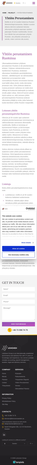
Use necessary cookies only (18, 255)
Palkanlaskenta (20, 376)
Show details (26, 242)
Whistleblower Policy (9, 401)
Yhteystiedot (6, 385)
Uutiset (4, 382)
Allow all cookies (18, 248)
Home (4, 13)
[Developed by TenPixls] (18, 462)
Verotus (17, 385)
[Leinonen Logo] (7, 3)
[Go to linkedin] (4, 435)
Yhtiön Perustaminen (22, 382)
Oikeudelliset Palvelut (22, 388)
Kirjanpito (18, 373)
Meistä (4, 376)
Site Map (5, 404)
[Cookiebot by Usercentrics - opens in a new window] (28, 208)
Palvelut (11, 13)
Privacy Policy (6, 398)
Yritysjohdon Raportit (22, 379)
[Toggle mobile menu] (34, 3)
